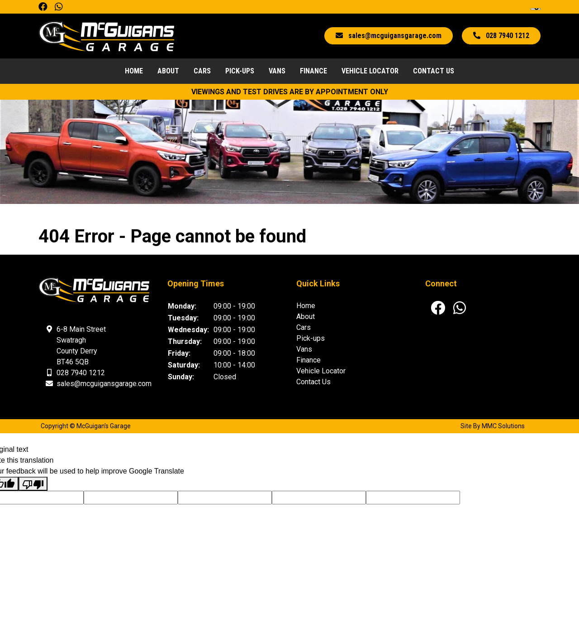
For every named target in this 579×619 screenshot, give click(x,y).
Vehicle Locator (370, 71)
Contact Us (433, 71)
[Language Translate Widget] (536, 9)
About (168, 71)
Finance (313, 71)
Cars (202, 71)
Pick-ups (239, 71)
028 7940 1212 (81, 372)
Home (134, 71)
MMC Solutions (503, 426)
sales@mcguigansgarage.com (104, 383)
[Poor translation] (33, 484)
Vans (277, 71)
